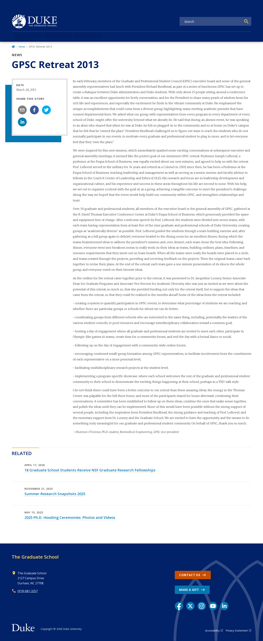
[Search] (246, 22)
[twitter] (46, 109)
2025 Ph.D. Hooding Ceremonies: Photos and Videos (69, 517)
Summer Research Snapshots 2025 (54, 493)
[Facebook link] (179, 606)
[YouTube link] (213, 606)
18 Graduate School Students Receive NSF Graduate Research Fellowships (89, 470)
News (21, 46)
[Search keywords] (211, 21)
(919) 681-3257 (28, 591)
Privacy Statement (237, 630)
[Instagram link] (201, 606)
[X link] (190, 606)
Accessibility (212, 630)
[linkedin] (22, 122)
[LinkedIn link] (224, 606)
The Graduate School (35, 556)
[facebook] (34, 109)
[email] (22, 109)
